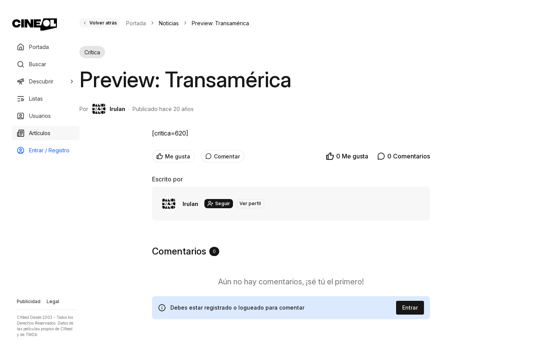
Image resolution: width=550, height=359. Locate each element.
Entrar (410, 307)
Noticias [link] (169, 23)
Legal (53, 301)
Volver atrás (99, 23)
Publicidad (28, 301)
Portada (136, 23)
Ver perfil (250, 203)
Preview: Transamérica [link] (220, 23)
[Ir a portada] (34, 24)
